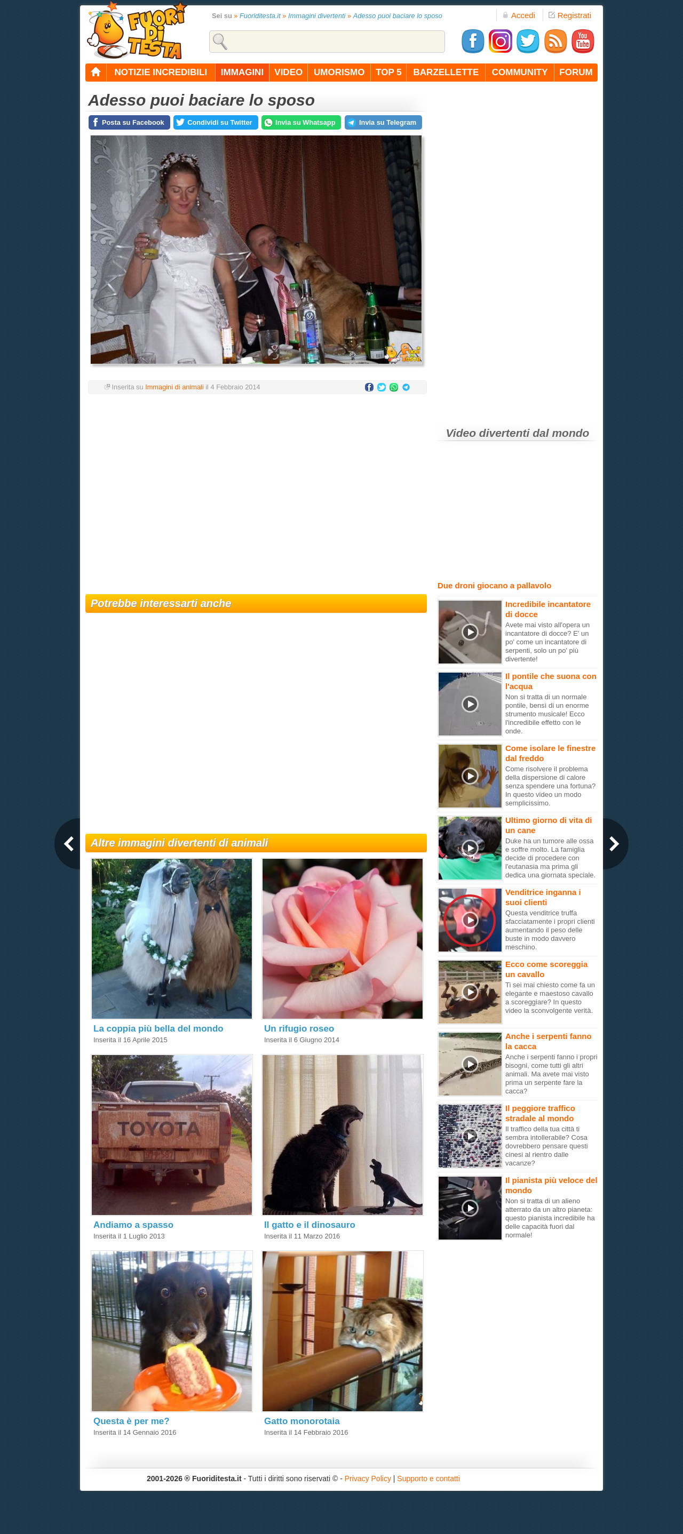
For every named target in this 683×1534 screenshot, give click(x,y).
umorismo (339, 72)
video (288, 72)
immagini (242, 72)
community (520, 72)
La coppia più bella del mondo (158, 1029)
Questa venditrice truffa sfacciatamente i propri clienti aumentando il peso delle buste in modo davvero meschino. (550, 930)
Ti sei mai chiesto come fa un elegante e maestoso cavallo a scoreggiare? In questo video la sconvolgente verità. (550, 997)
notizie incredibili (160, 72)
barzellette (446, 72)
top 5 (389, 72)
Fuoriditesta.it (260, 16)
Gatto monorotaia (302, 1421)
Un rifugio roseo (299, 1029)
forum (575, 72)
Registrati (570, 15)
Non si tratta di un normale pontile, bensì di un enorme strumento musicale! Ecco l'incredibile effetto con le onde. (547, 714)
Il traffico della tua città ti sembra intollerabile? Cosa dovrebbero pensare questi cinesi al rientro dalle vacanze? (546, 1146)
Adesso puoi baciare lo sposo (397, 16)
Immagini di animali (174, 387)
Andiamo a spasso (133, 1225)
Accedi (518, 15)
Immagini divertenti (316, 16)
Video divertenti (488, 433)
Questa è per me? (131, 1421)
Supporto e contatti (428, 1478)
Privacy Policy (368, 1478)
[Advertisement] (256, 487)
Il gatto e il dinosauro (309, 1225)
